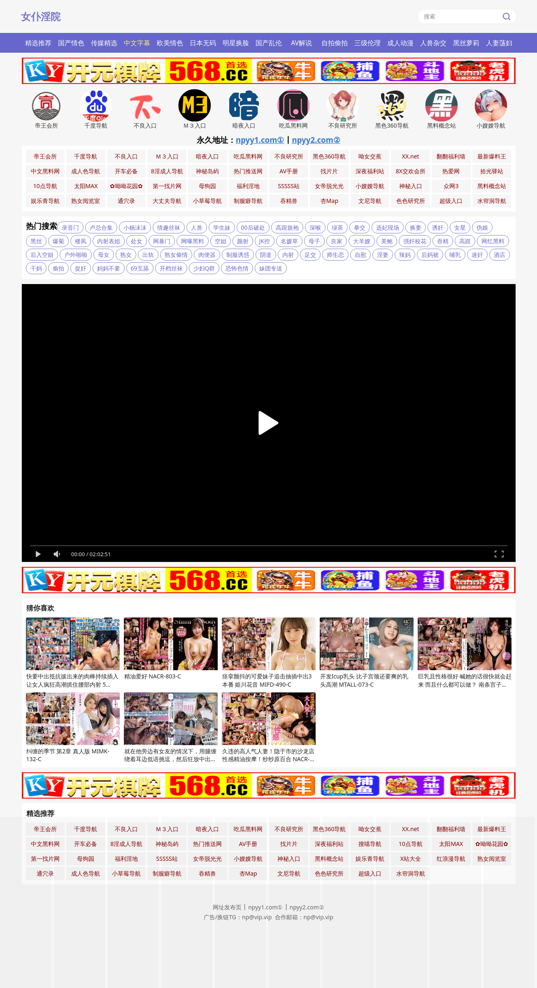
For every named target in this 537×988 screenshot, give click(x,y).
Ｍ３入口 (167, 156)
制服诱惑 (237, 255)
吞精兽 (289, 201)
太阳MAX (86, 186)
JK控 (264, 241)
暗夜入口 (207, 156)
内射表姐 (108, 241)
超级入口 (451, 201)
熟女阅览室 (85, 201)
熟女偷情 (176, 255)
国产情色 (71, 42)
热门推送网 (248, 171)
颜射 (243, 241)
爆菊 (58, 241)
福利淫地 (248, 186)
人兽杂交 (433, 42)
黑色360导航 (329, 156)
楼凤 (80, 241)
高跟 (465, 241)
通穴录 (126, 201)
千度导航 (85, 156)
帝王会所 (45, 156)
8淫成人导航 (167, 171)
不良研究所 (288, 156)
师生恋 (335, 255)
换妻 (415, 227)
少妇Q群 (204, 268)
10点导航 (45, 186)
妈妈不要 (108, 268)
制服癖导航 (248, 201)
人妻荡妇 (499, 42)
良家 (336, 241)
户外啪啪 (75, 255)
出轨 (148, 255)
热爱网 (451, 171)
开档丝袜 (171, 268)
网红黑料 (492, 241)
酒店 (499, 255)
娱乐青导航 (45, 201)
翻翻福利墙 (451, 156)
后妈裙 (430, 255)
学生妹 (221, 227)
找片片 (329, 171)
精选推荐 (38, 42)
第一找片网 (167, 186)
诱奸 (438, 227)
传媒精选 (104, 42)
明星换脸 (236, 42)
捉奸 (80, 268)
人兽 (196, 227)
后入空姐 (41, 255)
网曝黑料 (192, 241)
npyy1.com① (260, 140)
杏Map (329, 201)
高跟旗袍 (287, 227)
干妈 (36, 268)
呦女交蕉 (369, 156)
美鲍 (387, 241)
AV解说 (301, 42)
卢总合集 (101, 227)
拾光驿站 (491, 171)
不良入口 (126, 156)
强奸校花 (414, 241)
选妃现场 (387, 227)
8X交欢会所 (410, 171)
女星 (460, 227)
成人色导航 (85, 171)
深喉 (315, 227)
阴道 (266, 255)
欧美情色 (170, 42)
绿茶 (337, 227)
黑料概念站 (491, 186)
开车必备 (126, 171)
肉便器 (207, 255)
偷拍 (58, 268)
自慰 (360, 255)
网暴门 (161, 241)
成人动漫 (400, 42)
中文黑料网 (45, 171)
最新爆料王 (491, 156)
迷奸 (477, 255)
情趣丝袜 (168, 227)
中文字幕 (137, 42)
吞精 (443, 241)
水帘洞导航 (491, 201)
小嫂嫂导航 (370, 186)
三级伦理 (367, 42)
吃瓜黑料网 (248, 156)
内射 (288, 255)
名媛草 (289, 241)
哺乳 (455, 255)
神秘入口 (410, 186)
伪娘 (482, 227)
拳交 (359, 227)
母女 (103, 255)
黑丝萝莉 (466, 42)
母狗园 (207, 186)
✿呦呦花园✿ (126, 186)
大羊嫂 (361, 241)
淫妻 (382, 255)
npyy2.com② (316, 140)
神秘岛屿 (207, 171)
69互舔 (140, 268)
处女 (136, 241)
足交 (310, 255)
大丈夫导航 (167, 201)
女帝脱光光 (329, 186)
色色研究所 (410, 201)
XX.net (410, 156)
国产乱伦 (269, 42)
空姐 (220, 241)
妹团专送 (270, 268)
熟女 (126, 255)
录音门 (70, 227)
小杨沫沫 (134, 227)
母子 (314, 241)
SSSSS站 (289, 186)
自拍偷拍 (334, 42)
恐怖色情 (237, 268)
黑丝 (36, 241)
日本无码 (203, 42)
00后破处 (253, 227)
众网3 (451, 186)
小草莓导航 (207, 201)
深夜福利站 (370, 171)
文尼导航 (369, 201)
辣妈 (405, 255)
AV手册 (288, 171)
